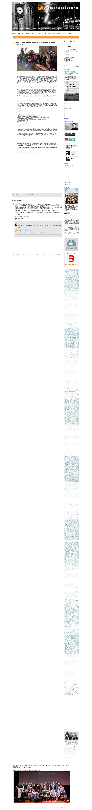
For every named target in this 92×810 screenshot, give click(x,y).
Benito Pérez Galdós (75, 337)
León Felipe (66, 537)
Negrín (65, 601)
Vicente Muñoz (77, 686)
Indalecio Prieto (72, 470)
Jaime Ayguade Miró (67, 475)
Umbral (78, 679)
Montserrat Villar (71, 598)
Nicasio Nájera (68, 602)
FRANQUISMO (26, 33)
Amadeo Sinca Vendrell (72, 296)
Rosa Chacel (77, 656)
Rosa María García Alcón (68, 657)
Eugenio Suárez (76, 417)
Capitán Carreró (72, 353)
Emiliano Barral (74, 408)
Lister (65, 544)
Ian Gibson (75, 466)
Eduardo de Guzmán (72, 400)
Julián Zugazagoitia (74, 530)
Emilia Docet (75, 407)
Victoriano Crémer (76, 689)
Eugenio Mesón (71, 417)
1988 (73, 279)
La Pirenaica (68, 534)
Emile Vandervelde (66, 407)
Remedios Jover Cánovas (73, 644)
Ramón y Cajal (66, 642)
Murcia (67, 599)
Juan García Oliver (72, 519)
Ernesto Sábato (74, 415)
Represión (27, 195)
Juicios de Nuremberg (74, 527)
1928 (74, 272)
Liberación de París (72, 542)
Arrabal (69, 321)
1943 (76, 274)
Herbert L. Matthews (76, 460)
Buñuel (65, 349)
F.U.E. (71, 419)
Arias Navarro (71, 320)
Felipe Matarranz (66, 423)
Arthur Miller (66, 322)
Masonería (65, 584)
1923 (66, 272)
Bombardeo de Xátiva (67, 346)
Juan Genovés (66, 520)
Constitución (66, 384)
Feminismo (75, 425)
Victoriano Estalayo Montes (67, 690)
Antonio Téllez (66, 319)
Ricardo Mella (76, 650)
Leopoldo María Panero (73, 539)
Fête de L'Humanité (72, 429)
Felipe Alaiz (77, 422)
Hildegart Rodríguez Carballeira (69, 463)
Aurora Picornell (73, 326)
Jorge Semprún (66, 488)
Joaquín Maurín (74, 484)
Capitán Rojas (77, 353)
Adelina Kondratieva (76, 282)
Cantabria (68, 353)
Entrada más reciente (16, 254)
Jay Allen (77, 477)
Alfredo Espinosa (76, 292)
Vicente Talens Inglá (72, 687)
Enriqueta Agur (71, 413)
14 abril (70, 269)
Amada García (74, 295)
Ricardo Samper (66, 651)
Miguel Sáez (71, 594)
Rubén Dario (73, 658)
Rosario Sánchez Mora (67, 658)
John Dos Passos (76, 486)
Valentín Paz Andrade (71, 681)
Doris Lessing (73, 397)
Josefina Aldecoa (76, 510)
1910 (78, 270)
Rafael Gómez (66, 633)
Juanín (72, 526)
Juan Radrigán (72, 524)
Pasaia (75, 611)
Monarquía (70, 597)
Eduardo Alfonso (73, 399)
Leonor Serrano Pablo (67, 538)
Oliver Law (70, 606)
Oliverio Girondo (74, 606)
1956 (70, 276)
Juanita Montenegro (76, 526)
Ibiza (78, 466)
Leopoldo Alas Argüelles (75, 538)
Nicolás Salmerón (73, 603)
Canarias (65, 353)
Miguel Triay (75, 594)
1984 (70, 279)
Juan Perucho (77, 523)
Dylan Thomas (69, 399)
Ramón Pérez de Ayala (75, 639)
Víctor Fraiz (66, 688)
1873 (75, 269)
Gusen (75, 457)
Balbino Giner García (73, 328)
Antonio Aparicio (71, 313)
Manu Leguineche (73, 555)
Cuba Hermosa (77, 388)
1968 (76, 277)
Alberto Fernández (73, 286)
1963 (68, 277)
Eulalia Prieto (66, 418)
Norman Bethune (73, 604)
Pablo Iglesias (74, 609)
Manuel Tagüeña (74, 563)
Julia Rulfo (65, 529)
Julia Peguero (71, 528)
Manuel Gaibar (72, 559)
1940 (70, 274)
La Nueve (76, 533)
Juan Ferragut (75, 518)
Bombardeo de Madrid (68, 345)
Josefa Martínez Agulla (67, 510)
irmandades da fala (67, 471)
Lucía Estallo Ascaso (74, 546)
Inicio (38, 254)
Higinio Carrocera (76, 462)
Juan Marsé (75, 522)
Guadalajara (66, 455)
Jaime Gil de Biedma (73, 475)
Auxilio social (66, 327)
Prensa (65, 626)
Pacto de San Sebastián (72, 610)
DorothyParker (77, 397)
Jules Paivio (67, 528)
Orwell (65, 608)
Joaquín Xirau (77, 485)
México (77, 591)
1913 (68, 271)
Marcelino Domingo (73, 566)
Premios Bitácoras (76, 625)
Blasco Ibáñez (69, 341)
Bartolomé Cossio (73, 330)
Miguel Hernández (71, 593)
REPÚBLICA (14, 33)
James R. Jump (77, 476)
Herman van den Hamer (67, 461)
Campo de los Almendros (69, 351)
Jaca (67, 474)
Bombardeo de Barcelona (75, 342)
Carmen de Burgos (73, 360)
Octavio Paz (66, 605)
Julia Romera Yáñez (76, 528)
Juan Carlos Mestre (74, 516)
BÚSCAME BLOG (65, 33)
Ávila (65, 328)
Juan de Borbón (69, 517)
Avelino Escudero (70, 327)
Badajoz (69, 328)
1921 (78, 271)
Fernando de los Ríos (73, 427)
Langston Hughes (66, 535)
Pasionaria (72, 612)
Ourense (71, 608)
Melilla (72, 589)
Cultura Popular (73, 389)
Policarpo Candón (66, 624)
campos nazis (73, 352)
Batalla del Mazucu (70, 335)
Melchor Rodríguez (69, 589)
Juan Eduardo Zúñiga (70, 518)
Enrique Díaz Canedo (73, 412)
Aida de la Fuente (74, 285)
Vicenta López (70, 684)
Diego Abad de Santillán (74, 392)
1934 (71, 273)
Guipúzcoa (68, 457)
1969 (78, 277)
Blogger (64, 807)
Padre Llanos (77, 610)
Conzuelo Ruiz (66, 385)
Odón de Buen (74, 605)
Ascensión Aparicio (66, 324)
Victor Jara (73, 688)
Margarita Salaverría (69, 568)
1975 (74, 278)
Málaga (65, 554)
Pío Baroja (66, 623)
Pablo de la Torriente (68, 609)
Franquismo (66, 439)
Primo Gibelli (66, 627)
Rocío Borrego (73, 653)
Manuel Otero (66, 562)
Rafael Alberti (70, 631)
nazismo (77, 600)
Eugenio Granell (66, 417)
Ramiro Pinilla (73, 635)
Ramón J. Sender (70, 638)
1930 (78, 272)
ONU (78, 606)
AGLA (78, 283)
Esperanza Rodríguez (76, 416)
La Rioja (71, 534)
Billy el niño (77, 339)
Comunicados (70, 380)
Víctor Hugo (69, 688)
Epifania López (76, 414)
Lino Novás (73, 543)
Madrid (65, 553)
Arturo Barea (70, 322)
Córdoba (74, 385)
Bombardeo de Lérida (75, 344)
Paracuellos (72, 611)
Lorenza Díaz (77, 544)
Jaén (78, 474)
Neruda (68, 601)
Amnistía (69, 298)
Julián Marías (77, 529)
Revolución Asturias (68, 647)
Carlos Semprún (75, 357)
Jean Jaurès (66, 478)
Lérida (78, 539)
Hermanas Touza (73, 461)
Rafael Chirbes (66, 632)
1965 (71, 277)
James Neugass (72, 476)
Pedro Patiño (75, 616)
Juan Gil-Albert (70, 520)
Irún (71, 471)
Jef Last (69, 478)
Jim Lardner (68, 481)
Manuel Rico (66, 563)
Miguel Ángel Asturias (67, 592)
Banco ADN (71, 329)
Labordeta (74, 534)
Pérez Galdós (77, 619)
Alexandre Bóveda (67, 290)
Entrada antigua (59, 254)
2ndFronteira (30, 133)
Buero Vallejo (76, 348)
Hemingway (77, 459)
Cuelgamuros (66, 389)
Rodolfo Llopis (77, 653)
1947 (69, 275)
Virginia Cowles (68, 691)
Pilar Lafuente (71, 622)
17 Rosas (73, 269)
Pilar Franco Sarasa (67, 622)
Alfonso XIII (71, 292)
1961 (65, 277)
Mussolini (70, 599)
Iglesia (65, 467)
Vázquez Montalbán (67, 683)
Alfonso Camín (77, 290)
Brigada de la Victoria (73, 347)
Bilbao (74, 339)
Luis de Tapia (75, 548)
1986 (71, 279)
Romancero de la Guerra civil (71, 655)
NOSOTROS (59, 33)
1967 (75, 277)
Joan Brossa (71, 481)
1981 (68, 279)
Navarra (70, 600)
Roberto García (69, 653)
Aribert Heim (74, 320)
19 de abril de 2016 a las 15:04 (28, 203)
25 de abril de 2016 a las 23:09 (26, 230)
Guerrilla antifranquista (72, 456)
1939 (68, 274)
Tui (30, 195)
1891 (66, 270)
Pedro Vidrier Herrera (74, 618)
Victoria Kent (71, 689)
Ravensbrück (72, 643)
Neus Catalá (74, 601)
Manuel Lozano (69, 560)
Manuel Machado (74, 560)
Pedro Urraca (68, 618)
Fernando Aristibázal (76, 426)
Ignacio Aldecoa (70, 467)
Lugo (70, 547)
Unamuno (66, 680)
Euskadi (77, 418)
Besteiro (72, 339)
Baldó (69, 329)
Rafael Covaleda (70, 632)
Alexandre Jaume (72, 290)
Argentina (67, 320)
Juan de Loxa (74, 517)
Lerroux (65, 540)
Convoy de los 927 (76, 384)
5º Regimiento (75, 280)
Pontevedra (24, 195)
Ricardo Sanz (71, 651)
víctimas (77, 687)
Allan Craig (68, 294)
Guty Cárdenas (68, 458)
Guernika (70, 455)
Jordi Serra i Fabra (66, 487)
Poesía (77, 623)
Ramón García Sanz (67, 637)
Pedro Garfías (72, 615)
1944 (78, 274)
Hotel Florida (77, 464)
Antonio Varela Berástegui (71, 319)
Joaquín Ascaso (66, 483)
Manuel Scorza (70, 563)
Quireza (71, 630)
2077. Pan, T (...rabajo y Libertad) (73, 158)
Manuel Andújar (75, 556)
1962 (66, 277)
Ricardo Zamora (76, 651)
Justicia (75, 531)
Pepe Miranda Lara (72, 619)
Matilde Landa (70, 586)
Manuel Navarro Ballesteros (75, 561)
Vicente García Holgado (72, 685)
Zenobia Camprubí (70, 694)
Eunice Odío (74, 418)
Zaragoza (65, 694)
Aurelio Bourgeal (74, 325)
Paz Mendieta (72, 614)
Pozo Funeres (72, 625)
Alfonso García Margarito (68, 291)
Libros (77, 542)
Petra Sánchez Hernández (75, 620)
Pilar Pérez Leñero (76, 622)
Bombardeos (72, 346)
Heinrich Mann (69, 459)
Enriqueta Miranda (76, 413)
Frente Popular (71, 439)
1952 (78, 275)
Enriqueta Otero (66, 414)
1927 (73, 272)
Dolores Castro (74, 395)
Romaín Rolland (71, 654)
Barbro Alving (77, 329)
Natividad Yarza (66, 600)
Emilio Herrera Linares (69, 409)
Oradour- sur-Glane (70, 607)
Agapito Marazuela (74, 283)
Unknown (19, 230)
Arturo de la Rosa (74, 322)
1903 (70, 270)
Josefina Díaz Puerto (73, 511)
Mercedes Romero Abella (72, 591)
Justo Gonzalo (69, 532)
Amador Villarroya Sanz (73, 297)
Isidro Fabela (75, 473)
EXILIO (36, 33)
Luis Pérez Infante (70, 550)
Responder (17, 219)
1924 (68, 272)
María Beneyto (71, 569)
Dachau (77, 389)
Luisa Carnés (70, 552)
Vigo (72, 690)
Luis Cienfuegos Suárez (70, 548)
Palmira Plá (69, 611)
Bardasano (69, 330)
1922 (65, 272)
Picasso (69, 621)
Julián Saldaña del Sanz (67, 530)
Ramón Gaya (72, 637)
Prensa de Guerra (70, 626)
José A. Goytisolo (67, 489)
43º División (71, 280)
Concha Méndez (71, 381)
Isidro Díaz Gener (70, 473)
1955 (69, 276)
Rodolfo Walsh (66, 654)
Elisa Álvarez (77, 405)
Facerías (65, 420)
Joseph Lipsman (76, 513)
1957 (72, 276)
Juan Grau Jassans (72, 521)
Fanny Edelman (72, 420)
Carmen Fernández (70, 361)
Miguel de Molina (76, 592)
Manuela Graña (66, 565)
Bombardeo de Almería (67, 342)
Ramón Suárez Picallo (71, 641)
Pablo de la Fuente (76, 608)
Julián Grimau (73, 529)
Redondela (68, 644)
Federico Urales (69, 422)
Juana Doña (69, 526)
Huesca (68, 465)
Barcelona (66, 330)
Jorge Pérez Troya (76, 487)
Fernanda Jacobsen (69, 426)
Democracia (77, 390)
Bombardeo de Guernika (75, 343)
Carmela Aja (68, 358)
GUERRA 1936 (20, 33)
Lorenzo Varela (73, 545)
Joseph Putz (66, 514)
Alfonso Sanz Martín (75, 291)
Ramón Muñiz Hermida (69, 639)
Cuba (73, 388)
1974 (72, 278)
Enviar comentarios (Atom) (21, 256)
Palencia (65, 611)
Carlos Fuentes (72, 355)
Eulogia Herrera (70, 418)
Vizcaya (76, 691)
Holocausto (66, 464)
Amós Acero (72, 298)
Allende (71, 294)
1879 (76, 269)
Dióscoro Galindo (72, 394)
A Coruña (68, 281)
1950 (74, 275)
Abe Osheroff (71, 281)
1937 (78, 273)
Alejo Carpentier (76, 289)
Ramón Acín (77, 635)
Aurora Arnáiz (69, 326)
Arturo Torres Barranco (75, 323)
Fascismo (77, 420)
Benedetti (70, 337)
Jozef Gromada (75, 514)
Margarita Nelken (73, 567)
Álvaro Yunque (70, 295)
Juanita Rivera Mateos (67, 527)
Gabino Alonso (69, 182)
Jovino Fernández (70, 514)
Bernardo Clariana (71, 338)
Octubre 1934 (70, 605)
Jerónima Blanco (73, 478)
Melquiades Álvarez (76, 589)
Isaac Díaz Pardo (74, 471)
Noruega (77, 604)
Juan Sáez (74, 525)
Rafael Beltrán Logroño (76, 631)
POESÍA (54, 33)
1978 (65, 279)
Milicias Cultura (76, 595)
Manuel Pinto (70, 562)
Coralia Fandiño (71, 385)
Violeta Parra (75, 690)
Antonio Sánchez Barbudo (70, 318)
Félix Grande (68, 424)
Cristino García (72, 387)
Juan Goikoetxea (75, 520)
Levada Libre (20, 195)
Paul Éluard (75, 613)
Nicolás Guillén (68, 603)
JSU (78, 514)
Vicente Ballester (66, 685)
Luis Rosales (69, 551)
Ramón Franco (76, 636)
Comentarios (67, 167)
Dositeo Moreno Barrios (67, 398)
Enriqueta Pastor (71, 414)
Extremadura (68, 419)
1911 (65, 271)
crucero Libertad (66, 388)
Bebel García (77, 336)
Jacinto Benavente (70, 474)
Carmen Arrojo (77, 358)
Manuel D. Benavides (71, 558)
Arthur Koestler (73, 321)
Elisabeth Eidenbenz (71, 406)
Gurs (73, 457)
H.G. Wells (71, 458)
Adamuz (71, 282)
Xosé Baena (69, 693)
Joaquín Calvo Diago (73, 483)
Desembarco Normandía (67, 392)
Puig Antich (73, 628)
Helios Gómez (73, 459)
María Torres (68, 184)
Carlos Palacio (77, 356)
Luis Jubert (76, 549)
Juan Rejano (70, 525)
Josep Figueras (68, 513)
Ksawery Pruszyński (74, 532)
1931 (65, 273)
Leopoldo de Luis (67, 539)
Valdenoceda (77, 680)
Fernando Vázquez (66, 429)
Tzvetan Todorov (74, 679)
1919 (74, 271)
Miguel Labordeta (66, 594)
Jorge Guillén (72, 487)
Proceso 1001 (74, 627)
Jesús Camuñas (71, 479)
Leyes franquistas (73, 541)
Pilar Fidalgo (77, 621)
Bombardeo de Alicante (75, 341)
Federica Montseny (73, 421)
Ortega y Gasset (76, 607)
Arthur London (77, 321)
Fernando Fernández (71, 428)
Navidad (73, 600)
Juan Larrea (66, 522)
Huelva (65, 465)
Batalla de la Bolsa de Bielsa (71, 333)
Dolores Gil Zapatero (69, 396)
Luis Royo (72, 551)
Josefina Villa (75, 512)
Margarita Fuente (68, 567)
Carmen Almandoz (72, 358)
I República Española (70, 466)
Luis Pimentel (75, 550)
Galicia (17, 195)
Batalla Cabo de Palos (72, 331)
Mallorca (72, 554)
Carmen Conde (69, 360)
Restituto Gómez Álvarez (75, 646)
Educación (69, 402)
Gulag (71, 457)
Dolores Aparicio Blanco (67, 395)
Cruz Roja (71, 388)
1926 (71, 272)
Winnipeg (77, 692)
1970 (65, 278)
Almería (74, 294)
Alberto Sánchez (68, 287)
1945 (65, 275)
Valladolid (69, 682)
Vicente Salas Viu (67, 687)
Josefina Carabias (67, 511)
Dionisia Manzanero (67, 394)
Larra (75, 535)
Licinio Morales (66, 543)
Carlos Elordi (68, 355)
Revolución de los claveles (75, 648)
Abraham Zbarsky (66, 282)
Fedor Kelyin (73, 422)
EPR (65, 415)
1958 (74, 276)
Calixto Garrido (68, 350)
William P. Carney (73, 692)
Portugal (77, 624)
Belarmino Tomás (66, 337)
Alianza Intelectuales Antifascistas (69, 293)
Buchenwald (72, 348)
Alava (78, 285)
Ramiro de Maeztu (69, 635)
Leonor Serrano (76, 537)
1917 (73, 271)
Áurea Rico (77, 324)
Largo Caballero (72, 535)
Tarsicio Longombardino (19, 203)
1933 (69, 273)
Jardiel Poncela (66, 477)
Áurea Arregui (74, 324)
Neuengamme (71, 601)
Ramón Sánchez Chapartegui (74, 640)
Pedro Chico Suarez (67, 615)
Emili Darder (71, 407)
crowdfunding (77, 387)
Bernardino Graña (66, 338)
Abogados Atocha (76, 281)
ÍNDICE (70, 33)
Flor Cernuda (77, 429)
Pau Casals (71, 613)
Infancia (77, 470)
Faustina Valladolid (67, 421)
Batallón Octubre (72, 336)
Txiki (70, 679)
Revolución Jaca (67, 649)
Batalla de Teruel (69, 334)
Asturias (70, 324)
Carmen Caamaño (66, 359)
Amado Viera (68, 297)
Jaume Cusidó (70, 477)
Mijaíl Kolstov (72, 595)
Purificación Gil (66, 629)
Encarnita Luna (69, 412)
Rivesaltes (65, 652)
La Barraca (69, 533)
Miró (75, 596)
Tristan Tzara (66, 679)
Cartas (75, 365)
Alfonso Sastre (66, 292)
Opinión (65, 607)
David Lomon (72, 390)
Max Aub (65, 588)
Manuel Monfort (69, 561)
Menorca (65, 590)
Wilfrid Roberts (69, 692)
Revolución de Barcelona (68, 648)
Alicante (76, 293)
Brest (69, 347)
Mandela (75, 554)
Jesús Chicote (75, 479)
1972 (68, 278)
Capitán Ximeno (66, 354)
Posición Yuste (66, 625)
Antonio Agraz (66, 313)
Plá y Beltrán (73, 623)
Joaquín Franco (70, 484)
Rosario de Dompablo (75, 657)
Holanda (77, 463)
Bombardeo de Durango (67, 343)
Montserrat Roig (66, 598)
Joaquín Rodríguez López (70, 485)
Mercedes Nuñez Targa (75, 590)
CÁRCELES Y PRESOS (42, 33)
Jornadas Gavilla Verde (75, 488)
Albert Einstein (69, 286)
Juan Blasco (73, 515)
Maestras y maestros (70, 553)
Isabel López (74, 472)
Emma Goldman (72, 410)
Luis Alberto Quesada (74, 547)
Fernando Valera (76, 428)
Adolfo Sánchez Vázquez (68, 283)
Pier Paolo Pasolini (72, 621)
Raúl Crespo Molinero (73, 642)
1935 (73, 273)
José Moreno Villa (74, 506)
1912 (67, 271)
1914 (70, 271)
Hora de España (71, 464)
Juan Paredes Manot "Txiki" (71, 523)
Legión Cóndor (70, 536)
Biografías (66, 340)
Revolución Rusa (72, 649)
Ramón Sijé (66, 641)
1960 (78, 276)
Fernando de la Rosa (67, 427)
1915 (71, 271)
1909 (76, 270)
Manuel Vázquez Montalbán (75, 564)
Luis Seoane (66, 552)
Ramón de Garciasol (71, 636)
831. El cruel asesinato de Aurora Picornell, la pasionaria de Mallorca (74, 153)
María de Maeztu (69, 570)
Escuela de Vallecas (70, 416)
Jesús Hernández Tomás (73, 480)
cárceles (70, 354)
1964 (70, 277)
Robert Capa (69, 652)
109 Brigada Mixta (66, 269)
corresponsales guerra (71, 386)
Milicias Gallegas (66, 596)
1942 (74, 274)
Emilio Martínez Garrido (76, 409)
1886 (65, 270)
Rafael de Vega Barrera (76, 632)
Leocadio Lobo (74, 536)
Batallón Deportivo (66, 336)
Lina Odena (70, 543)
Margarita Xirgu (75, 568)
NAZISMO (49, 33)
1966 (73, 277)
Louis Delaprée (68, 546)
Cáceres (77, 349)
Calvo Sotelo (72, 350)
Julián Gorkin (69, 529)
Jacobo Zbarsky (75, 474)
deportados (66, 391)
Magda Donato (77, 553)
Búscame (70, 349)
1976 (76, 278)
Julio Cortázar (72, 531)
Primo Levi (70, 627)
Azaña (67, 328)
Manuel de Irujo (76, 558)
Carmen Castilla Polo (72, 359)
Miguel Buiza (72, 592)
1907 (74, 270)
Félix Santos (71, 425)
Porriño (75, 624)
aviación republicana (76, 327)
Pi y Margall (66, 621)
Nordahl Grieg (69, 604)
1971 (67, 278)
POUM (69, 625)
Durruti (65, 399)
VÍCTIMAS (32, 33)
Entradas (67, 165)
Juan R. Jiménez (67, 524)
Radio (73, 630)
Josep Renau (72, 513)
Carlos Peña (66, 357)
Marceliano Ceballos (71, 565)
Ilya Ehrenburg (74, 469)
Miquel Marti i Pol (71, 596)
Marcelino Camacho (67, 566)
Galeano (74, 443)
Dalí (64, 390)
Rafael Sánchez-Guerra (70, 634)
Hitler (75, 463)
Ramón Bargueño (66, 636)
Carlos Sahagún (70, 357)
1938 (65, 274)
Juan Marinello (71, 522)
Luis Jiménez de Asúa (71, 549)
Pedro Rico (71, 617)
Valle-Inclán (72, 682)
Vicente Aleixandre (76, 684)
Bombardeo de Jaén (67, 344)
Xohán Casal (66, 693)
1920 (76, 271)
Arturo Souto (70, 323)
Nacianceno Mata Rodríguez (75, 599)
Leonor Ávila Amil (71, 537)
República (72, 645)
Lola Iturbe (67, 544)
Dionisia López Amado (75, 393)
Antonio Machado (67, 316)
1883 (78, 269)
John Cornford (72, 486)
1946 (67, 275)
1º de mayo (76, 279)
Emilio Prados (66, 410)
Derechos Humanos (72, 391)
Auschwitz (77, 326)
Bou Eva (67, 347)
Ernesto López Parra (69, 415)
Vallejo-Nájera (77, 682)
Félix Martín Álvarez (72, 424)
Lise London (77, 543)
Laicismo (77, 534)
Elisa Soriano (66, 406)
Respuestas (18, 221)
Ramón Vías (77, 641)
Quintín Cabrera (66, 630)
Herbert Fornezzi (71, 460)
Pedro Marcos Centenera (69, 616)
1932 (67, 273)
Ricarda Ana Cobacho (71, 650)
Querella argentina (71, 629)
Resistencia (69, 646)
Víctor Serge (67, 689)
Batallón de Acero (76, 335)
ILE (68, 469)
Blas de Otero (74, 340)
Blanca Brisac (70, 340)
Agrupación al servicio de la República (69, 284)
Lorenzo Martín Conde (67, 545)
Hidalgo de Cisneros (70, 462)
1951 (76, 275)
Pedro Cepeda (77, 614)
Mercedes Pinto (66, 591)
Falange (68, 420)
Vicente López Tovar (71, 686)
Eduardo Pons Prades (72, 401)
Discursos (77, 394)
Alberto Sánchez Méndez (73, 287)
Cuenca (70, 389)
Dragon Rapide (72, 398)
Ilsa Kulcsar (70, 469)
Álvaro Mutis (66, 295)
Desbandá (77, 391)
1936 (75, 273)
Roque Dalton (72, 656)
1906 (73, 270)
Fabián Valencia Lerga (76, 419)
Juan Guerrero (77, 521)
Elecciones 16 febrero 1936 (69, 404)
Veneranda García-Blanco (73, 683)
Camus (78, 352)
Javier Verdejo (74, 477)
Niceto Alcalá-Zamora (73, 602)
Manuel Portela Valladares (75, 562)
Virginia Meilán (72, 691)
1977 (78, 278)
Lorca (74, 544)
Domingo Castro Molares (75, 396)
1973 (70, 278)
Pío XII (69, 623)
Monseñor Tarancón (76, 597)
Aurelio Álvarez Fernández (68, 325)
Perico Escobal (66, 620)
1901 (68, 270)
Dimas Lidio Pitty (69, 393)
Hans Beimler (75, 458)
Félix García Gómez (72, 423)
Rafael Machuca (71, 633)
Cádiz (65, 350)
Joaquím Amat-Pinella (76, 482)
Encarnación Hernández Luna (71, 411)
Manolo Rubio (68, 555)
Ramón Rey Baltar (67, 640)
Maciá (78, 552)
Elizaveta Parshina (76, 406)
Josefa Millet (72, 510)
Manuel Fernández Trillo (67, 559)
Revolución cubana (76, 647)
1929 (76, 272)
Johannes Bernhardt (67, 486)
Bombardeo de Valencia (75, 345)
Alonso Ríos (77, 294)
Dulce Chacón (77, 398)
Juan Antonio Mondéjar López (68, 515)
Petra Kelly (70, 620)
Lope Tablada (71, 544)
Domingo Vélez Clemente (67, 397)
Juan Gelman (77, 519)
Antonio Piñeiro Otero (73, 317)
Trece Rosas (66, 678)
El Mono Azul (70, 403)
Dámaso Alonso (68, 390)
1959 (76, 276)
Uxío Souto (73, 680)
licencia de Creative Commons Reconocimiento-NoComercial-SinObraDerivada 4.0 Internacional (71, 216)
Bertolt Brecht (68, 339)
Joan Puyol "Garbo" (69, 482)
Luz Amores (74, 552)
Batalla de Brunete (71, 332)
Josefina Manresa (69, 512)
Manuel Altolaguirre (69, 556)
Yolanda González (74, 693)
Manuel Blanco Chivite (70, 557)
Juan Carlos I (69, 516)
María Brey (75, 569)
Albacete (65, 286)
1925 (69, 272)
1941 (72, 274)
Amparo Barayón (76, 298)
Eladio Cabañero (76, 403)
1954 (67, 276)
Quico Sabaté (77, 629)
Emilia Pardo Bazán (69, 408)
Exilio (65, 419)
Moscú (75, 598)
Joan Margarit (75, 481)
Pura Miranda (77, 628)
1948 (70, 275)
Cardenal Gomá (74, 354)
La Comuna (72, 533)
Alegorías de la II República (72, 288)
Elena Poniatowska (72, 405)
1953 (65, 276)
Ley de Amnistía (74, 540)
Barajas (74, 329)
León (78, 536)
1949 (72, 275)
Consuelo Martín (70, 384)
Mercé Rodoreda (69, 590)
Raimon (65, 635)
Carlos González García (71, 356)
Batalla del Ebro (74, 334)
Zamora (77, 693)
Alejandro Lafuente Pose (70, 289)
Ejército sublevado (75, 402)
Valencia (65, 681)
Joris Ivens (70, 488)
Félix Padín (67, 425)
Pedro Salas (75, 617)
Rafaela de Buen (76, 634)
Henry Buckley (66, 460)
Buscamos (74, 349)
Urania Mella (69, 680)
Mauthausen (77, 587)
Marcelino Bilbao (76, 565)
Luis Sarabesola (76, 551)
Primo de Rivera (76, 626)
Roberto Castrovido (73, 652)
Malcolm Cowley (69, 554)
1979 (66, 279)
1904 (71, 270)
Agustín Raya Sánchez (69, 285)
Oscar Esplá (68, 608)
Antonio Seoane (76, 318)
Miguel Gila (66, 593)
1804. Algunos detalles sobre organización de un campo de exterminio (74, 146)
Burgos (68, 349)
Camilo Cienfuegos (76, 350)
